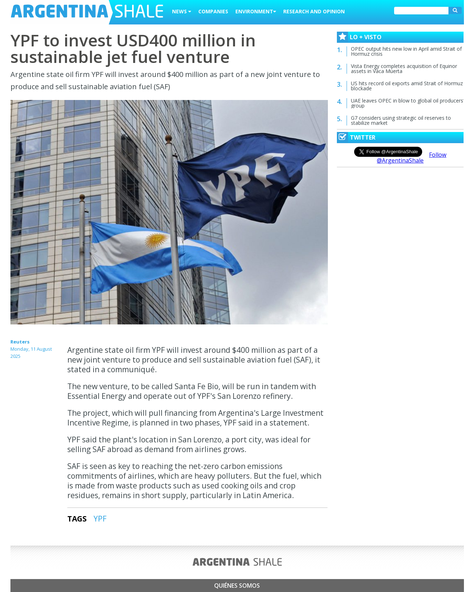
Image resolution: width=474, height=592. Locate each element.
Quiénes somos (237, 585)
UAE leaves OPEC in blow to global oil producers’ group (407, 103)
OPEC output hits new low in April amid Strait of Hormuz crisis (406, 51)
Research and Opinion (314, 11)
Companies (213, 11)
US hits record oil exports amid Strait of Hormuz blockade (407, 86)
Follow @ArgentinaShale (411, 157)
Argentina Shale (86, 12)
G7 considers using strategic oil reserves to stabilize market (401, 120)
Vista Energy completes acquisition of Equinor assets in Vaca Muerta (404, 68)
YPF (100, 519)
